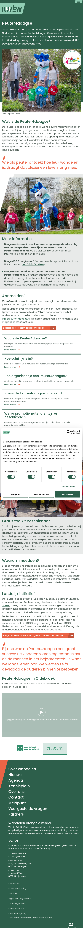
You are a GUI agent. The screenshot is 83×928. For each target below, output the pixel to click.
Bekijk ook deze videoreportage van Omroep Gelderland (33, 635)
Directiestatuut (16, 908)
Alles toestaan (67, 494)
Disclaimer (13, 883)
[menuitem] (12, 8)
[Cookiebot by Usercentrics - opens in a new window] (68, 432)
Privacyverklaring (17, 888)
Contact (16, 797)
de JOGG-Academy (33, 264)
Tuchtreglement (16, 903)
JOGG (5, 605)
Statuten (12, 893)
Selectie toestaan (41, 494)
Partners (16, 814)
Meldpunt (17, 803)
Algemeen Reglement (19, 898)
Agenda (15, 780)
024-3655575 (19, 853)
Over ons (16, 791)
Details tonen (68, 486)
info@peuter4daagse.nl (16, 318)
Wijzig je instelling (13, 719)
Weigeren (15, 494)
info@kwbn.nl (19, 856)
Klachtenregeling (17, 913)
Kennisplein (19, 786)
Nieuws (15, 774)
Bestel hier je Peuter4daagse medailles (23, 327)
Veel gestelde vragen (27, 808)
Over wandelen (22, 769)
